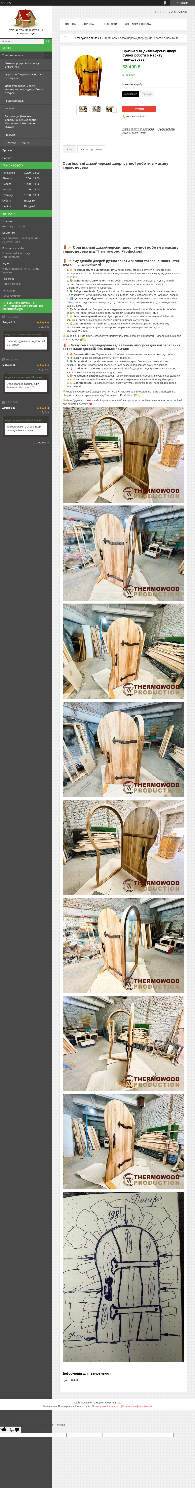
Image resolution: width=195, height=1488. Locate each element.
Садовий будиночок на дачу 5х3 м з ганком (26, 343)
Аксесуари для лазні (88, 38)
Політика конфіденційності (137, 1406)
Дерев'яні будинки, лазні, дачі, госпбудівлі (24, 76)
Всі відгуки (39, 442)
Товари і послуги (12, 55)
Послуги (10, 134)
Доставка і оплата (138, 24)
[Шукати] (48, 41)
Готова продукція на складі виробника (22, 64)
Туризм (9, 108)
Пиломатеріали (14, 100)
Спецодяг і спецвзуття (19, 142)
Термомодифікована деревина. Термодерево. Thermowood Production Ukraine (21, 121)
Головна (70, 24)
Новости (7, 158)
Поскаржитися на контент (106, 1406)
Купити (139, 109)
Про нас (7, 150)
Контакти (110, 24)
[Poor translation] (14, 1430)
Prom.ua (116, 1402)
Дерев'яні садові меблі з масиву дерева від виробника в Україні (24, 89)
